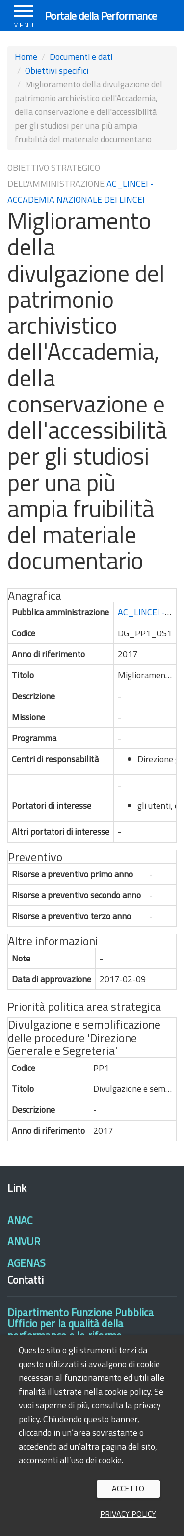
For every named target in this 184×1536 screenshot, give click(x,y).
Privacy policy (128, 1514)
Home (26, 56)
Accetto (128, 1488)
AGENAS (26, 1263)
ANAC (20, 1220)
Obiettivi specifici (56, 70)
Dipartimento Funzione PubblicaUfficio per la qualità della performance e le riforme (80, 1323)
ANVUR (23, 1241)
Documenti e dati (81, 56)
